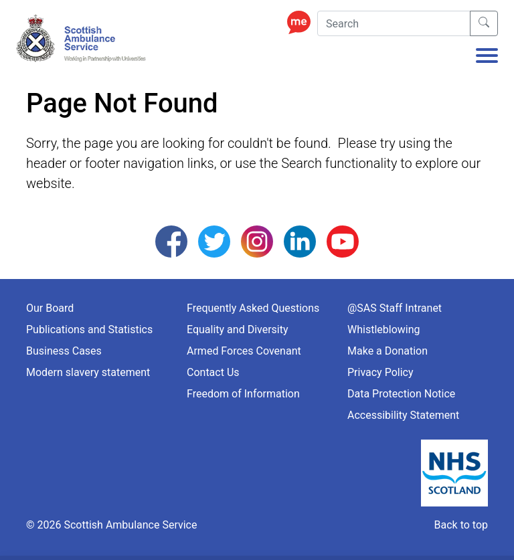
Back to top (461, 525)
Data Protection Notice (401, 393)
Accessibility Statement (403, 415)
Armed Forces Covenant (244, 351)
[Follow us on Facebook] (171, 240)
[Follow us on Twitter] (214, 240)
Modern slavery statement (88, 372)
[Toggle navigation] (487, 57)
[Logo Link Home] (83, 38)
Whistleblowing (383, 329)
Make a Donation (387, 351)
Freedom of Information (243, 393)
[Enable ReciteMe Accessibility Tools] (302, 21)
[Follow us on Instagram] (257, 240)
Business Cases (64, 351)
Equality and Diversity (237, 329)
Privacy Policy (380, 372)
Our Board (50, 308)
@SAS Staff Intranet (394, 308)
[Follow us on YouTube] (343, 240)
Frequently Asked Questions (253, 308)
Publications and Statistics (89, 329)
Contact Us (213, 372)
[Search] (393, 23)
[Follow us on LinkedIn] (300, 240)
